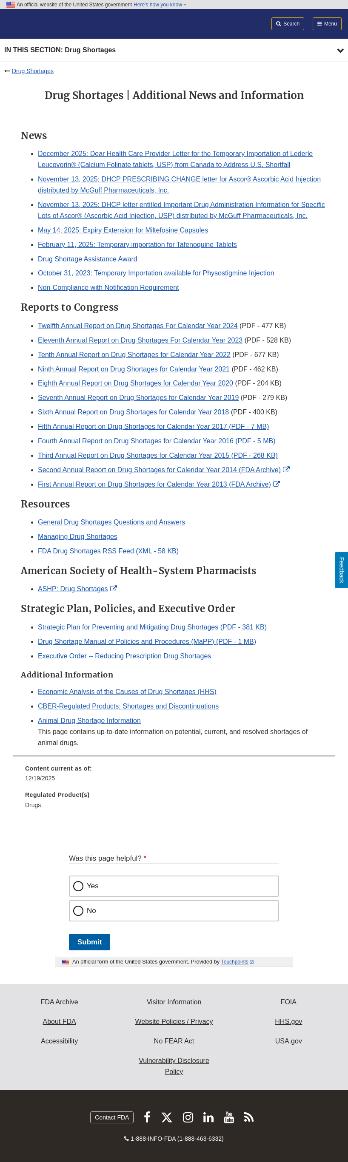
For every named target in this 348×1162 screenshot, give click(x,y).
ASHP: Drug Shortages (73, 588)
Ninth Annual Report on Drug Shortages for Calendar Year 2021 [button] (134, 369)
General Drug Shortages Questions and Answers (111, 522)
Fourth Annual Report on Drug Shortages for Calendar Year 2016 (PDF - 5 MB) (157, 441)
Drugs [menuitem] (33, 805)
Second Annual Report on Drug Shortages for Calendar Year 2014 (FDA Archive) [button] (159, 469)
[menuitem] (174, 776)
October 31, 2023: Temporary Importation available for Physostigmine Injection (156, 273)
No (91, 911)
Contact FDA (112, 1117)
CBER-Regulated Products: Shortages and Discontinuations (128, 706)
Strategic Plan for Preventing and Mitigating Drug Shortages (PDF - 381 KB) (152, 627)
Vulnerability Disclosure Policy (174, 1066)
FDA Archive (59, 1002)
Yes (93, 886)
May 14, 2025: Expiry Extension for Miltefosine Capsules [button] (123, 230)
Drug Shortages (33, 71)
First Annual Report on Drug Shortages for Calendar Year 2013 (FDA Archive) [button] (154, 484)
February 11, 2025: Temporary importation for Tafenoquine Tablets (137, 244)
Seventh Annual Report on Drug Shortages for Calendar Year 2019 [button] (138, 397)
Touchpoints (234, 962)
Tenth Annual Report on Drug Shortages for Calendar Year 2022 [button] (134, 354)
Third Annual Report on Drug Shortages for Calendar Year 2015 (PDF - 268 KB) (158, 455)
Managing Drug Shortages (77, 536)
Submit (89, 942)
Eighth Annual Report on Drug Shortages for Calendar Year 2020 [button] (135, 383)
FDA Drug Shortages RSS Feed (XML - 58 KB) (108, 551)
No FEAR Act (174, 1041)
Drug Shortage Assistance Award (87, 259)
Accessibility (59, 1041)
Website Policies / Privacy (174, 1021)
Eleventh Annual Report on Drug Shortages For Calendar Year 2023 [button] (140, 340)
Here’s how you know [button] (160, 5)
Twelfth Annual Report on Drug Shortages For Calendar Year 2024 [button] (138, 325)
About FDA (59, 1021)
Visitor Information (174, 1002)
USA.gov (288, 1041)
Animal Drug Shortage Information (89, 720)
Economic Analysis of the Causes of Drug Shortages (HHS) (127, 691)
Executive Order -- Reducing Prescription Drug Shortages (124, 656)
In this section (60, 50)
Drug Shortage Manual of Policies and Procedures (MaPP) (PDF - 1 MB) (147, 641)
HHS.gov (288, 1021)
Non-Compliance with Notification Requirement (108, 287)
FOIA (289, 1002)
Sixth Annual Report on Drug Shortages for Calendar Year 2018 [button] (134, 412)
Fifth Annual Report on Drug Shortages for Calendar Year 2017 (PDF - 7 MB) (153, 426)
